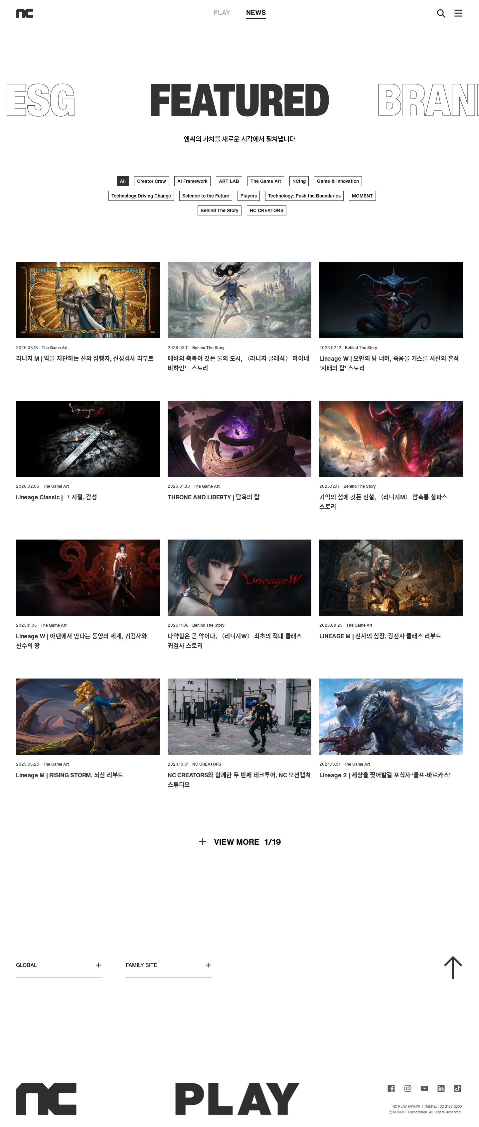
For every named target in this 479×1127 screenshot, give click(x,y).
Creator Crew (151, 181)
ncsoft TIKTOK (458, 1088)
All (123, 181)
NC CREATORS (266, 210)
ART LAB (229, 181)
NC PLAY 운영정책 (406, 1106)
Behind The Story (220, 210)
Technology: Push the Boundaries (304, 195)
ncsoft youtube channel (424, 1088)
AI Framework (192, 181)
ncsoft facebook (391, 1088)
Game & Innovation (338, 181)
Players (248, 195)
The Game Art (265, 181)
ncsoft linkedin (441, 1088)
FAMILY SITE (169, 965)
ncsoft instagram (408, 1088)
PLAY (222, 12)
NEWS (256, 13)
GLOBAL (59, 965)
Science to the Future (205, 195)
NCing (299, 181)
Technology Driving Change (141, 195)
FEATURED (239, 99)
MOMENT (362, 195)
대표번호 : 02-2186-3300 (443, 1106)
